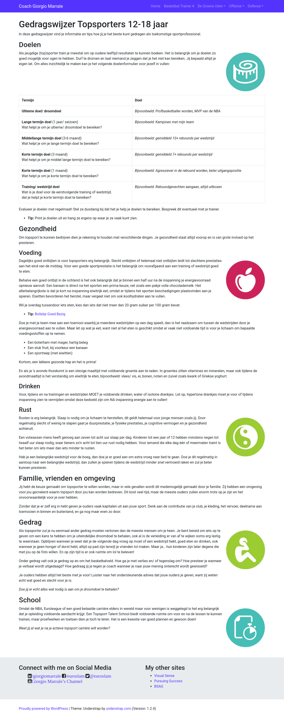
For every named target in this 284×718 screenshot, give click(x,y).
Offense (235, 6)
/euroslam (75, 676)
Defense (254, 6)
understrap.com (118, 708)
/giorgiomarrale (46, 676)
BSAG (158, 686)
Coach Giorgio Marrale (41, 6)
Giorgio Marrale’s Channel (57, 681)
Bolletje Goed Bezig (50, 314)
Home (155, 6)
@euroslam (100, 676)
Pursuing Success (168, 681)
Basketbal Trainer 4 (179, 6)
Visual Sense (164, 676)
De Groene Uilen (210, 6)
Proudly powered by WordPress (43, 708)
